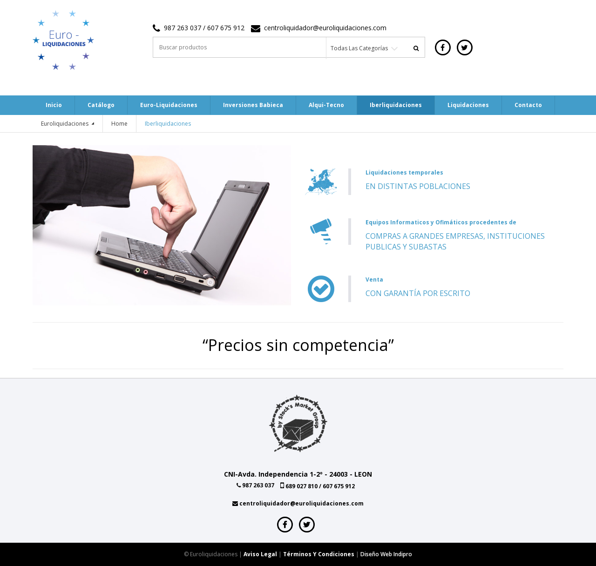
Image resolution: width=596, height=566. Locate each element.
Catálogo (101, 105)
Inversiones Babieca (253, 105)
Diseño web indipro (386, 554)
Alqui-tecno (326, 105)
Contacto (528, 105)
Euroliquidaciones (65, 124)
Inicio (54, 105)
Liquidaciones (468, 105)
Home (119, 124)
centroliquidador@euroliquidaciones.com (325, 27)
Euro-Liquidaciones (168, 105)
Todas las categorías (359, 48)
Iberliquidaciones (396, 105)
